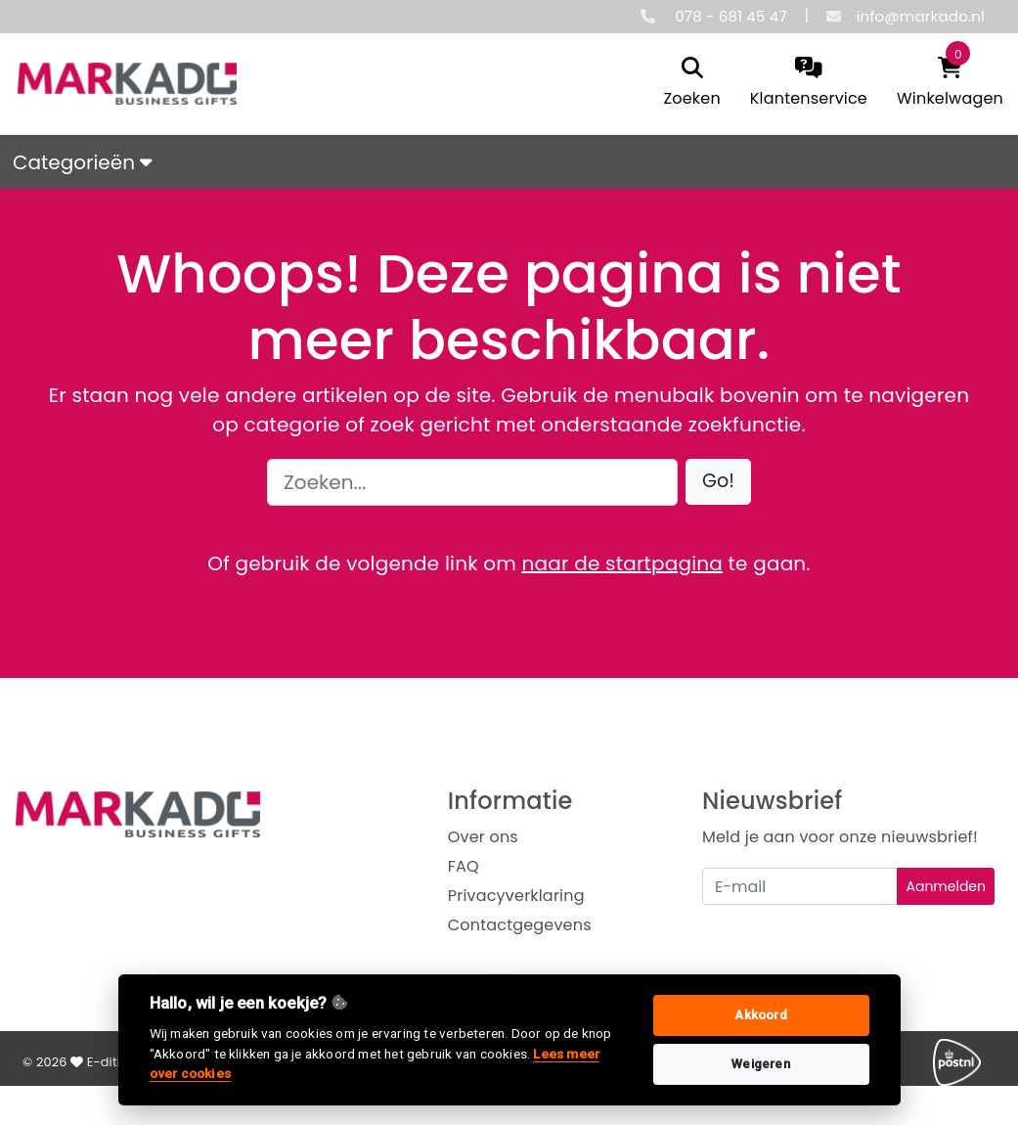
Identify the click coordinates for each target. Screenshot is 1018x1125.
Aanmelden (946, 886)
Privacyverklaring (516, 895)
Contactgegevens (520, 925)
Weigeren (760, 1064)
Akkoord (760, 1015)
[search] (691, 84)
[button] (718, 482)
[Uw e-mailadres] (800, 886)
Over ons (483, 837)
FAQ (463, 866)
